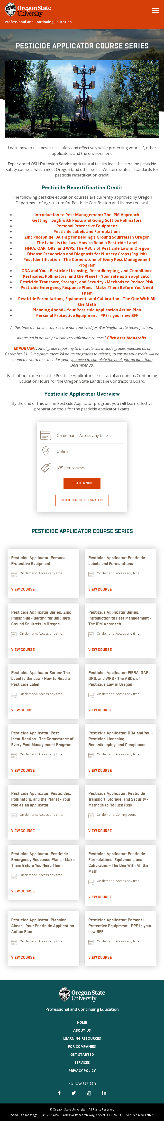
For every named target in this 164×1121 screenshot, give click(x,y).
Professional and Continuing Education (38, 21)
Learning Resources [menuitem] (82, 1038)
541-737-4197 (50, 1115)
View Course (23, 589)
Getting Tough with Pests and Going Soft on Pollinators (87, 220)
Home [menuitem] (82, 1022)
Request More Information (82, 500)
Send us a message (24, 1115)
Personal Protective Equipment (86, 226)
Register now (82, 483)
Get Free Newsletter (139, 1115)
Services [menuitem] (82, 1062)
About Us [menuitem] (82, 1030)
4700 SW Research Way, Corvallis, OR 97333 (93, 1115)
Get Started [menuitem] (82, 1054)
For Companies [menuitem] (82, 1046)
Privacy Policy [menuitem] (82, 1070)
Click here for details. (127, 338)
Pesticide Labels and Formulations (87, 231)
